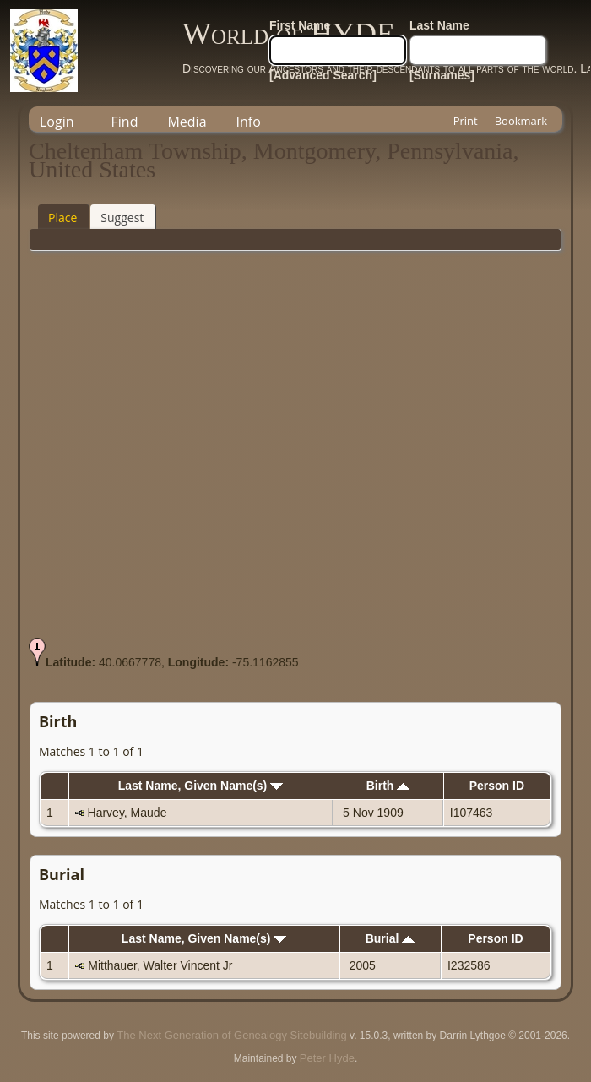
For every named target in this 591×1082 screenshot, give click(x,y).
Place (62, 217)
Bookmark (521, 120)
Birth (388, 785)
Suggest (122, 217)
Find (124, 121)
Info (248, 121)
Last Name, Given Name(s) (201, 785)
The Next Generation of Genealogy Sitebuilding (231, 1035)
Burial (390, 938)
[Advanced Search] (323, 75)
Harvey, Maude (127, 812)
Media (186, 121)
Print (465, 120)
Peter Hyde (327, 1058)
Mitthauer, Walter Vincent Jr (160, 965)
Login (57, 121)
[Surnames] (441, 75)
